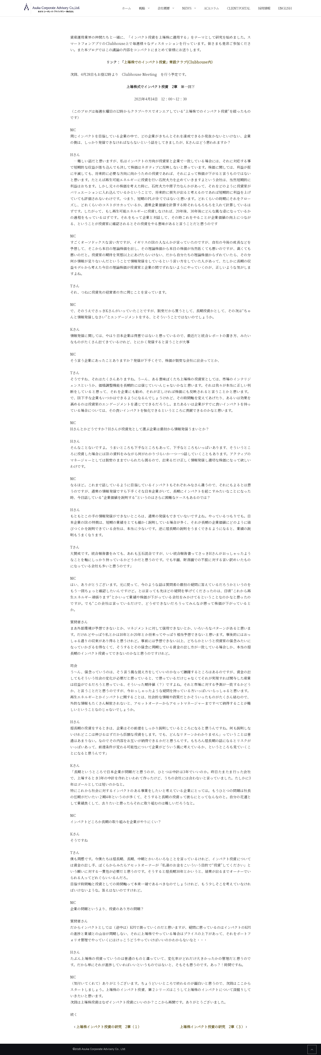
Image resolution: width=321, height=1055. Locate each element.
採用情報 (264, 8)
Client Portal (238, 8)
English (285, 8)
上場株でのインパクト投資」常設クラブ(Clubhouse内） (169, 61)
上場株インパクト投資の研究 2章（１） (108, 1026)
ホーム (126, 8)
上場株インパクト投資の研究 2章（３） (212, 1026)
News (186, 8)
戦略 (142, 8)
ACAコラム (211, 8)
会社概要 (163, 8)
